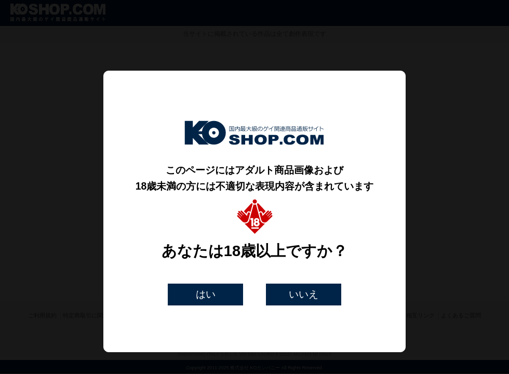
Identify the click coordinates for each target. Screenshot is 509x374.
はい (206, 294)
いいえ (303, 294)
